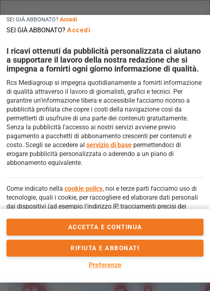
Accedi (68, 19)
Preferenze (105, 265)
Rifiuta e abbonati (105, 248)
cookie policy (84, 188)
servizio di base (109, 145)
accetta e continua (105, 227)
